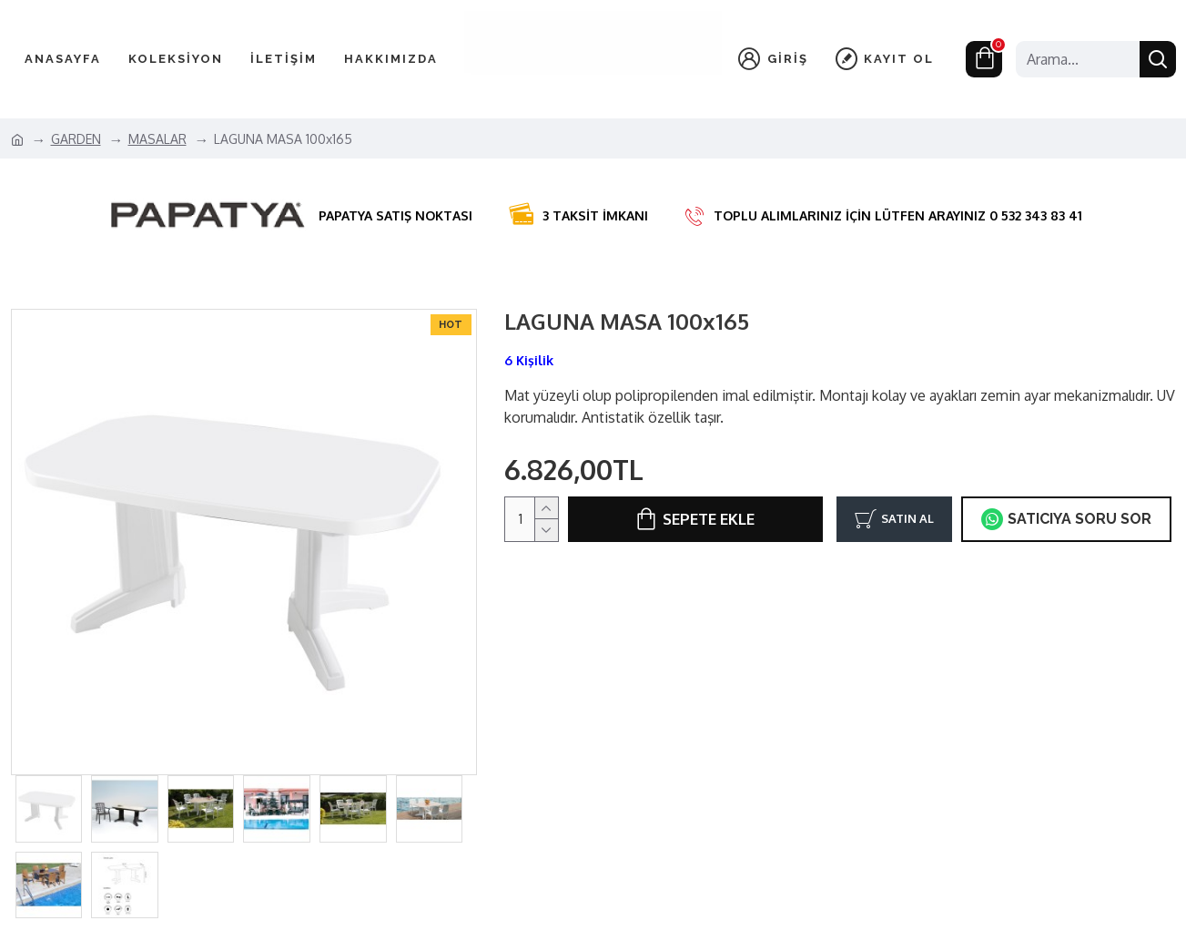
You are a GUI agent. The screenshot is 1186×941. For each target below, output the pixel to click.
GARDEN (76, 139)
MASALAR (157, 139)
